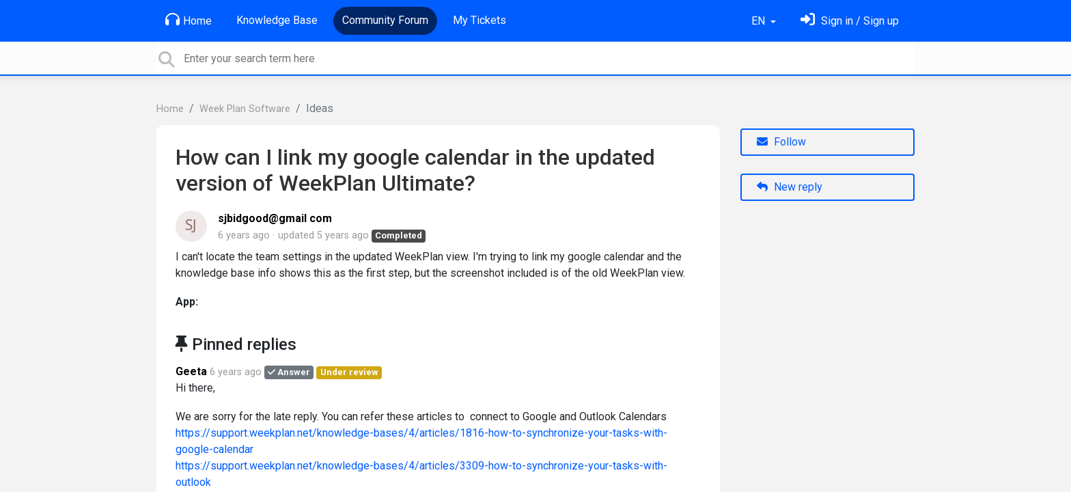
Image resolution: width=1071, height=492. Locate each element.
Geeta (191, 371)
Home (188, 19)
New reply (789, 186)
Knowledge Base (277, 20)
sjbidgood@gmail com (275, 218)
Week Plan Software (244, 109)
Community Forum (385, 20)
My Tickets (479, 20)
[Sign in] (849, 21)
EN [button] (759, 20)
